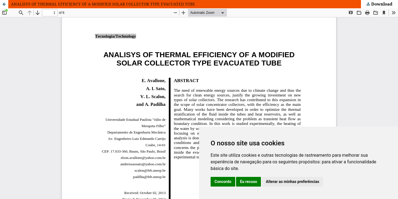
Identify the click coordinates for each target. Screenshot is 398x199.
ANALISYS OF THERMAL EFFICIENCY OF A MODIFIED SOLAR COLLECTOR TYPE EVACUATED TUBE (103, 4)
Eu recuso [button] (248, 181)
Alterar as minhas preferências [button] (292, 181)
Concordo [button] (222, 181)
